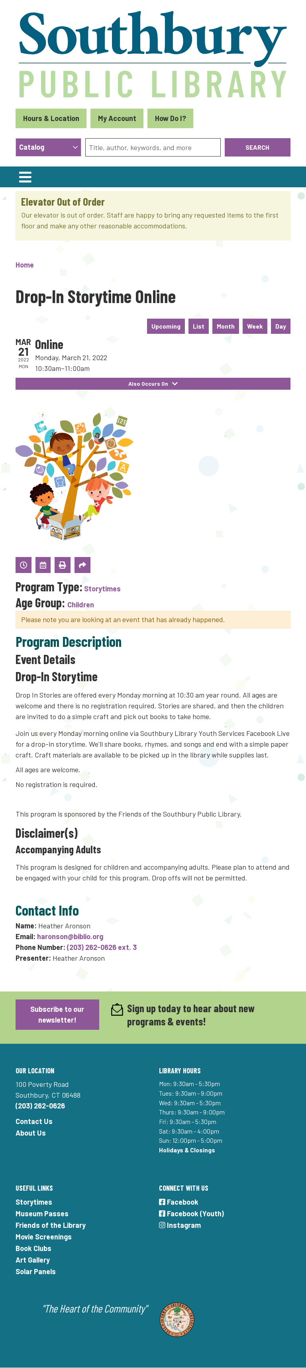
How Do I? (170, 118)
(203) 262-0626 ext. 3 (102, 947)
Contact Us (34, 1121)
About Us (31, 1132)
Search (257, 147)
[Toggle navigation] (25, 177)
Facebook (178, 1201)
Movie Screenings (44, 1236)
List (198, 326)
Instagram (180, 1225)
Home (25, 264)
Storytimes (102, 588)
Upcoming (165, 326)
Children (80, 604)
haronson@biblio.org (70, 936)
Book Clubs (33, 1248)
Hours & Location (51, 118)
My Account (117, 118)
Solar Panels (36, 1271)
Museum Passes (42, 1213)
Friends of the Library (51, 1225)
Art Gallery (33, 1259)
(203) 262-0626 (40, 1105)
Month (226, 326)
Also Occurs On (153, 383)
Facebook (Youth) (191, 1213)
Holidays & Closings (187, 1150)
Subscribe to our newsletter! (57, 1014)
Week (255, 326)
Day (280, 326)
